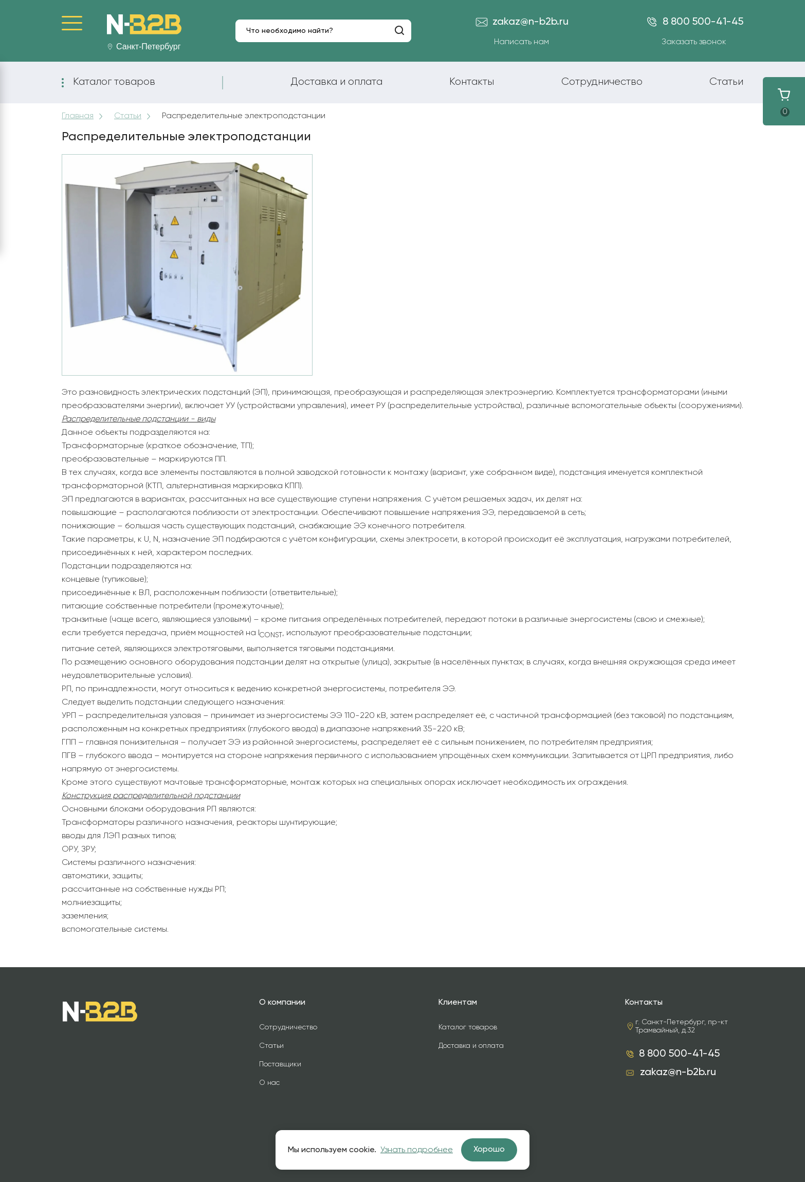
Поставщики (280, 1064)
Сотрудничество (602, 82)
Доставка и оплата (336, 82)
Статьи (726, 82)
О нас (269, 1082)
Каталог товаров (114, 82)
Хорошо (489, 1150)
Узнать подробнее (416, 1150)
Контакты (471, 82)
